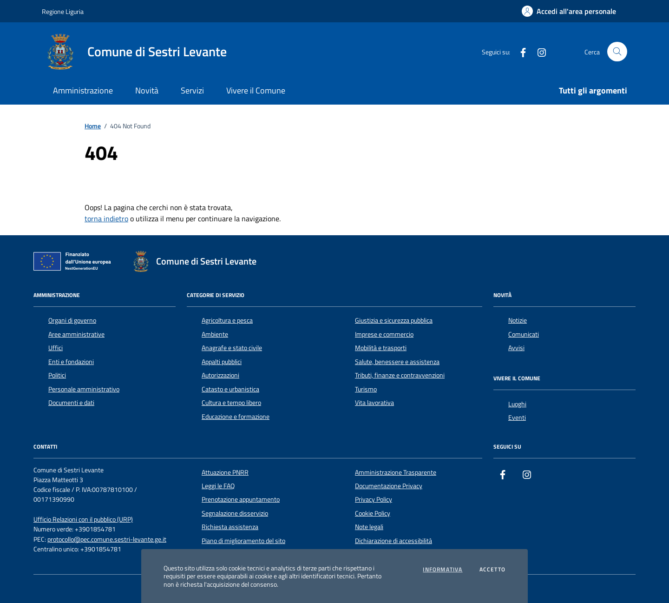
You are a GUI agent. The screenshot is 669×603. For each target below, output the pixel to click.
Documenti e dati (71, 403)
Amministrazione (83, 90)
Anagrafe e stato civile (232, 348)
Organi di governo (72, 320)
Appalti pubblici (222, 362)
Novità (146, 90)
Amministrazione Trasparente (395, 472)
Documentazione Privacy (388, 486)
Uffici (55, 348)
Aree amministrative (76, 334)
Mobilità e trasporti (381, 348)
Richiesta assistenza (230, 527)
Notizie (517, 320)
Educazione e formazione (235, 416)
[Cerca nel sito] (617, 52)
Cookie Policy (372, 513)
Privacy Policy (373, 499)
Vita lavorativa (374, 403)
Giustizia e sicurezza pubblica (394, 320)
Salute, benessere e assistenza (397, 362)
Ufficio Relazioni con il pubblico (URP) (83, 519)
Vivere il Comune (255, 90)
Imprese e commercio (384, 334)
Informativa (442, 569)
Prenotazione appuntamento (241, 499)
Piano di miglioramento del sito (243, 541)
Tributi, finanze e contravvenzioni (400, 375)
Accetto (492, 569)
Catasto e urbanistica (230, 389)
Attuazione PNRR (225, 472)
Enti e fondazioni (71, 362)
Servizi (192, 90)
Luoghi (517, 404)
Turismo (366, 389)
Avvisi (516, 348)
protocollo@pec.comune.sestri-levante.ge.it (106, 539)
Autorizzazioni (220, 375)
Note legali (369, 527)
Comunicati (523, 334)
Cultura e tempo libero (231, 403)
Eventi (517, 417)
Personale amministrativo (83, 389)
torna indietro (106, 218)
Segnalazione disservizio (235, 513)
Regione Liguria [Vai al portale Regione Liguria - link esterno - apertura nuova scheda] (63, 11)
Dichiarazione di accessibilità (393, 541)
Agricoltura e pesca (227, 320)
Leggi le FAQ (218, 486)
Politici (57, 375)
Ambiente (215, 334)
